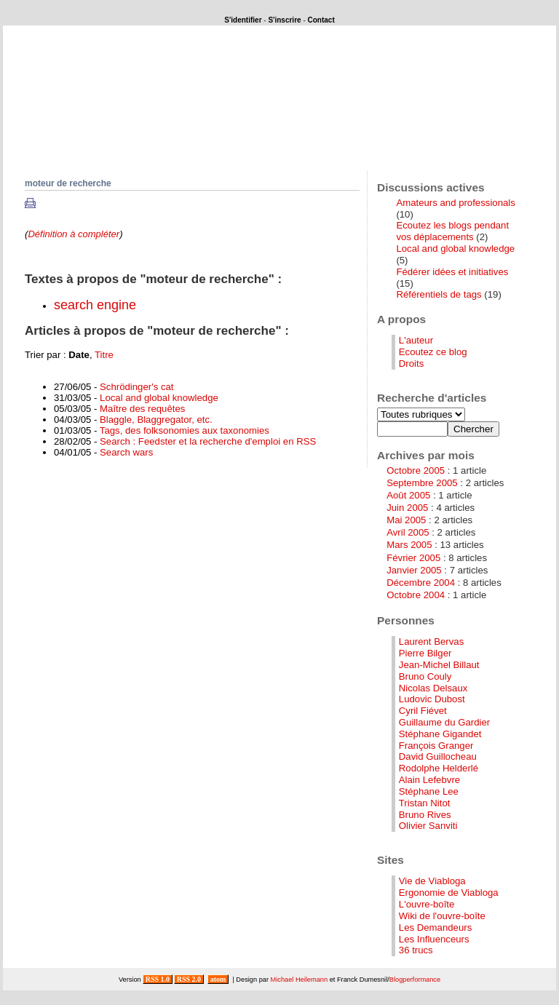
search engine (95, 305)
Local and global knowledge (159, 397)
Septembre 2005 (422, 482)
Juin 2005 (407, 507)
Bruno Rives (425, 814)
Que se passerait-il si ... (121, 133)
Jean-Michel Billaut (439, 664)
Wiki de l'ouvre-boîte (442, 915)
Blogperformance (414, 979)
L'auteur (416, 340)
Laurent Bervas (431, 641)
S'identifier (242, 20)
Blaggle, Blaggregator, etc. (156, 419)
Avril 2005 (407, 532)
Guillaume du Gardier (444, 722)
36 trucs (416, 950)
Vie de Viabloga (432, 880)
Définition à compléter (73, 234)
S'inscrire (284, 20)
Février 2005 (413, 557)
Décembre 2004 (420, 582)
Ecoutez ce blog (433, 351)
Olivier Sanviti (428, 825)
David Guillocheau (438, 756)
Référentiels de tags (438, 294)
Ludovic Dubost (432, 699)
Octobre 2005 (415, 470)
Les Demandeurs (435, 927)
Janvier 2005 (414, 570)
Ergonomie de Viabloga (449, 892)
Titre (104, 354)
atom (218, 979)
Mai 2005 (406, 520)
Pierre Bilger (425, 653)
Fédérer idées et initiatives (452, 271)
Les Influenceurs (434, 939)
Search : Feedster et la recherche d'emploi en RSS (208, 441)
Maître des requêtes (142, 408)
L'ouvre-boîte (427, 904)
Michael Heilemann (299, 979)
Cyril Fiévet (423, 710)
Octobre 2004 (415, 594)
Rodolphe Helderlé (438, 768)
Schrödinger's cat (136, 386)
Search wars (126, 452)
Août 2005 (408, 495)
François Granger (436, 745)
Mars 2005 (409, 544)
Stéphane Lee (429, 791)
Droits (411, 363)
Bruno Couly (425, 676)
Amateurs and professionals (455, 202)
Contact (321, 20)
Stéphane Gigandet (440, 733)
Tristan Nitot (425, 803)
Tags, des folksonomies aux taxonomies (184, 430)
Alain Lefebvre (429, 779)
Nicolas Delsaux (433, 688)
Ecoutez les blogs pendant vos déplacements (452, 231)
